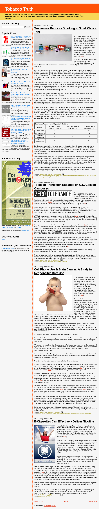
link (85, 203)
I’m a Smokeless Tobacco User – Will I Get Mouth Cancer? (20, 106)
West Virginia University (60, 261)
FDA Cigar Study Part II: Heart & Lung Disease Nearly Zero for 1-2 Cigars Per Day (21, 130)
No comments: (57, 174)
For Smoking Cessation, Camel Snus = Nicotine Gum (20, 59)
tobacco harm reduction (85, 413)
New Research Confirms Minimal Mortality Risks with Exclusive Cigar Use (19, 141)
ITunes (18, 227)
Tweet (3, 239)
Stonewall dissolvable (56, 177)
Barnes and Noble (7, 227)
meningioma (60, 413)
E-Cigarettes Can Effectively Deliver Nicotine (64, 421)
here (81, 56)
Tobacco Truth (19, 9)
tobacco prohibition (48, 261)
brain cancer (41, 413)
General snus (77, 175)
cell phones (49, 413)
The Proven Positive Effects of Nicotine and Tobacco (20, 82)
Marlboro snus (85, 175)
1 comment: (56, 260)
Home (66, 501)
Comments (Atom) (50, 506)
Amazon (27, 226)
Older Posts (93, 501)
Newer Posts (38, 501)
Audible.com (25, 231)
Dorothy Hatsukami (67, 175)
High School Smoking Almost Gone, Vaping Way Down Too (20, 48)
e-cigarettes (41, 496)
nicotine (48, 496)
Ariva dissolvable (43, 175)
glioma (54, 413)
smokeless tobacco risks (71, 413)
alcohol (40, 261)
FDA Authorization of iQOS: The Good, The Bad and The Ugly (21, 36)
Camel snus (51, 175)
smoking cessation (44, 177)
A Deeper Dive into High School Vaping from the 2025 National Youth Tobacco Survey (21, 118)
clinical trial (59, 175)
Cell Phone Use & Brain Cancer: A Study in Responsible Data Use (63, 271)
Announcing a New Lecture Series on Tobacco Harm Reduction (19, 70)
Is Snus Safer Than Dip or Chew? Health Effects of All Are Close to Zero (20, 94)
